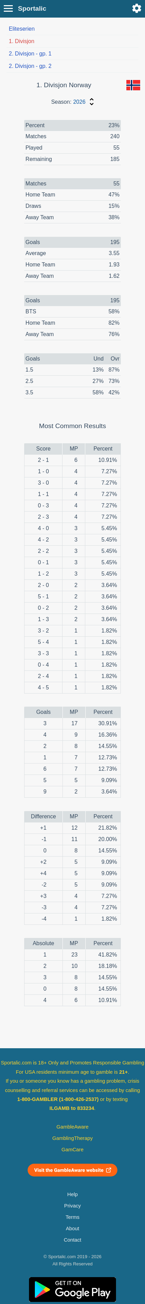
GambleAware (73, 1127)
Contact (72, 1240)
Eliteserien (22, 29)
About (72, 1228)
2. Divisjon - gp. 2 (30, 66)
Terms (72, 1217)
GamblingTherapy (72, 1138)
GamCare (72, 1149)
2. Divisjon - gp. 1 (30, 54)
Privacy (72, 1206)
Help (72, 1194)
